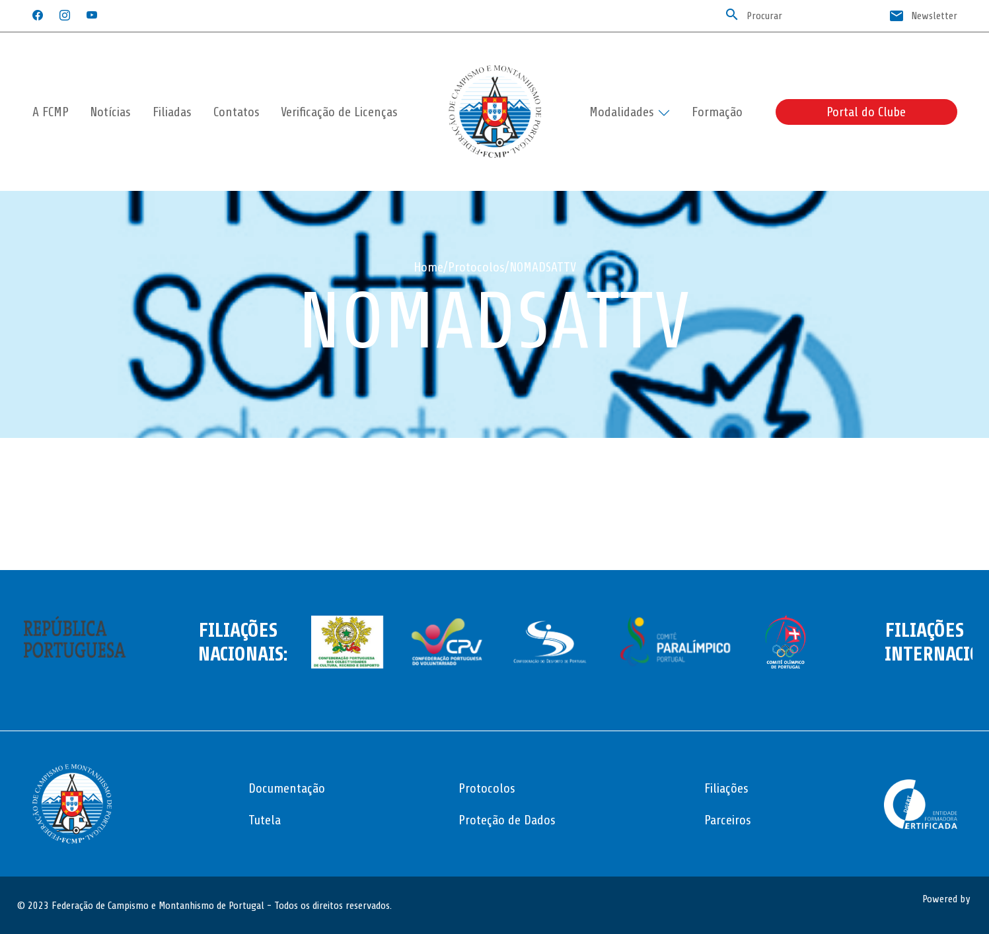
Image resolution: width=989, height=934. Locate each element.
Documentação (286, 788)
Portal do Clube (866, 112)
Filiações (726, 788)
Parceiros (727, 820)
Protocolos (476, 267)
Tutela (264, 820)
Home (428, 267)
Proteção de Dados (507, 820)
